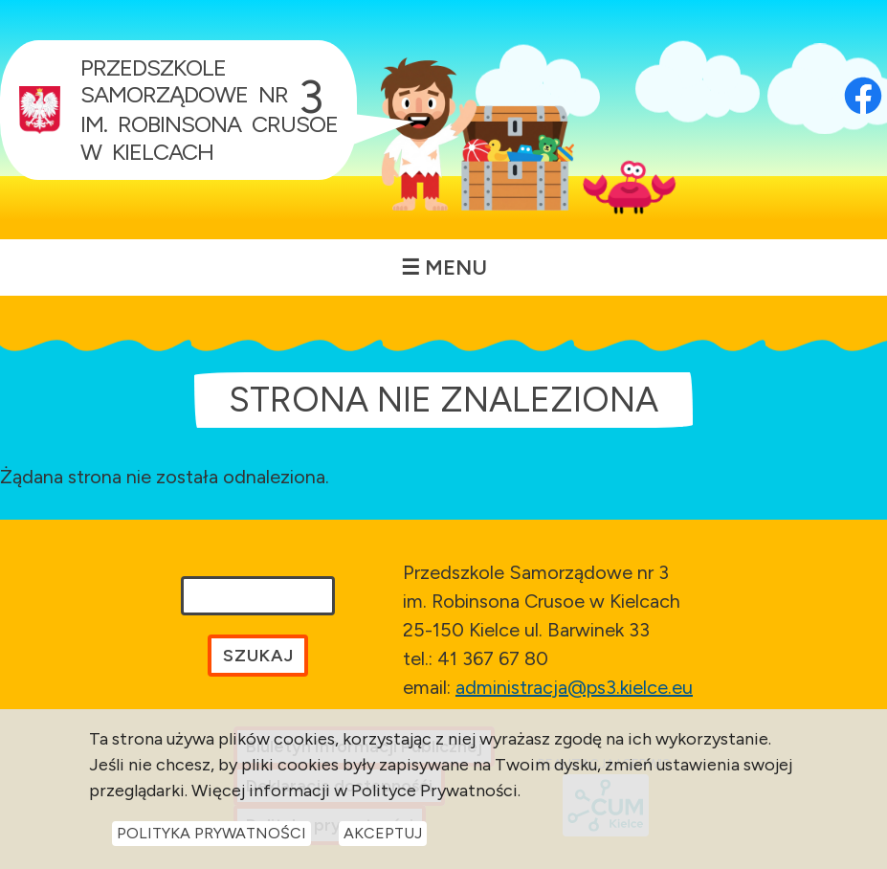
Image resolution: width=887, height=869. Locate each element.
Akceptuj (383, 834)
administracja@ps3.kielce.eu (574, 687)
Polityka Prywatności (211, 834)
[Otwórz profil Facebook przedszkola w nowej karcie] (863, 71)
